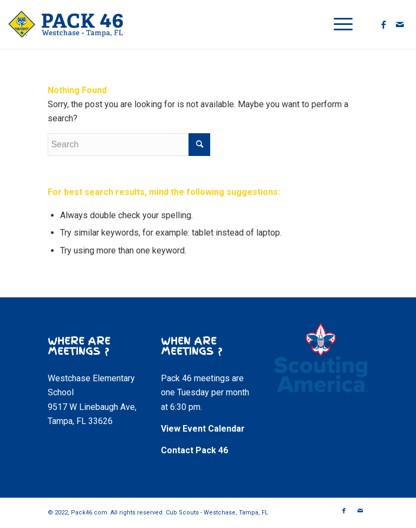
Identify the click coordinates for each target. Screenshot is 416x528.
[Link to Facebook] (383, 24)
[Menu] (338, 24)
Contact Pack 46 (194, 450)
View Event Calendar (203, 428)
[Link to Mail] (400, 24)
